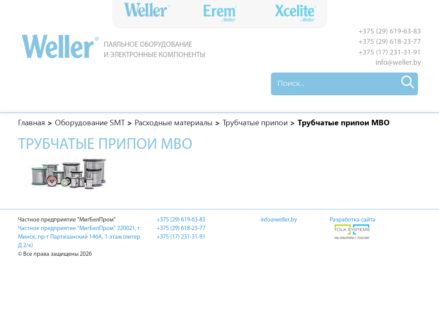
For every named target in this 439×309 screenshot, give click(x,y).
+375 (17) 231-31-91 (389, 52)
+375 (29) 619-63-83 (389, 31)
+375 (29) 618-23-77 (389, 41)
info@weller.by (398, 63)
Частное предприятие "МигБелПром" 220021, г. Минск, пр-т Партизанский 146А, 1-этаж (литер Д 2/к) (79, 237)
